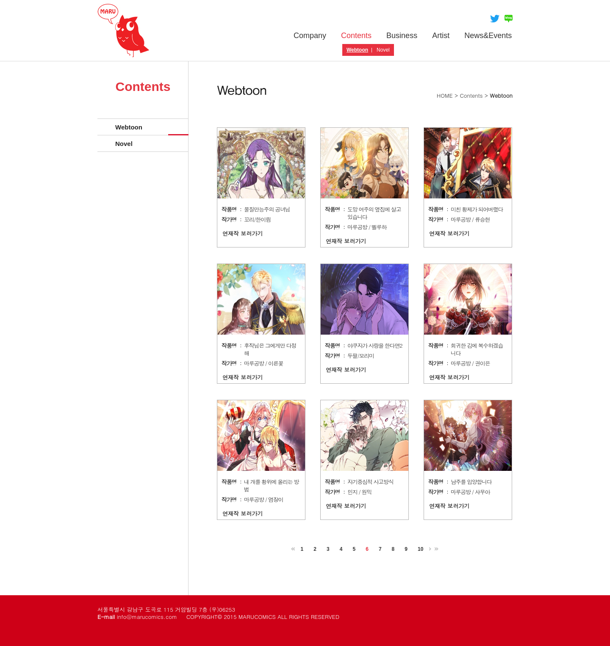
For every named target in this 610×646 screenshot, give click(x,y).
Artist (440, 35)
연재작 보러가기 (242, 233)
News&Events (488, 35)
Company (310, 35)
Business (401, 35)
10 (420, 549)
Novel (383, 50)
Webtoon (357, 50)
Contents (356, 35)
